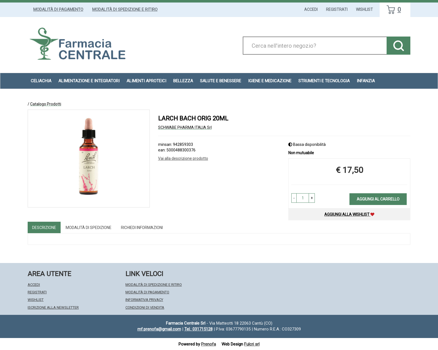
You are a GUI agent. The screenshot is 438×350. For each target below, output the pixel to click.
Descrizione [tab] (44, 227)
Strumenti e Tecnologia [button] (324, 80)
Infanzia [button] (366, 80)
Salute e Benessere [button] (220, 80)
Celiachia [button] (41, 80)
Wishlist (364, 9)
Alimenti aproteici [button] (146, 80)
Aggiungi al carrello (378, 199)
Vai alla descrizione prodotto (183, 158)
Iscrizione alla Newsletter (53, 307)
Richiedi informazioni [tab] (142, 227)
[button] (294, 198)
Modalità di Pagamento (58, 9)
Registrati (336, 9)
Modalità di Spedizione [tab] (88, 227)
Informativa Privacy (144, 300)
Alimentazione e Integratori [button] (89, 80)
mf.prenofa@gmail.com (159, 329)
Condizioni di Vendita (144, 307)
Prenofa (208, 344)
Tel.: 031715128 (198, 329)
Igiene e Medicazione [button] (269, 80)
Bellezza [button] (183, 80)
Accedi (311, 9)
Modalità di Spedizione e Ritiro (125, 9)
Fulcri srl (252, 344)
